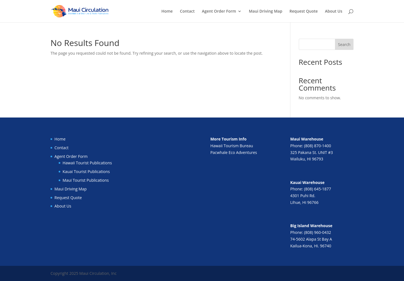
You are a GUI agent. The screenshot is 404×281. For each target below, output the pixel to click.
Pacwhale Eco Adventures (233, 152)
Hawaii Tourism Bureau (231, 145)
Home (167, 11)
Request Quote (304, 11)
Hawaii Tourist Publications (87, 162)
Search (344, 44)
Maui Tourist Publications (86, 180)
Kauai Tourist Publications (86, 171)
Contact (187, 11)
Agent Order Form (219, 11)
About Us (333, 11)
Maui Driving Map (265, 11)
